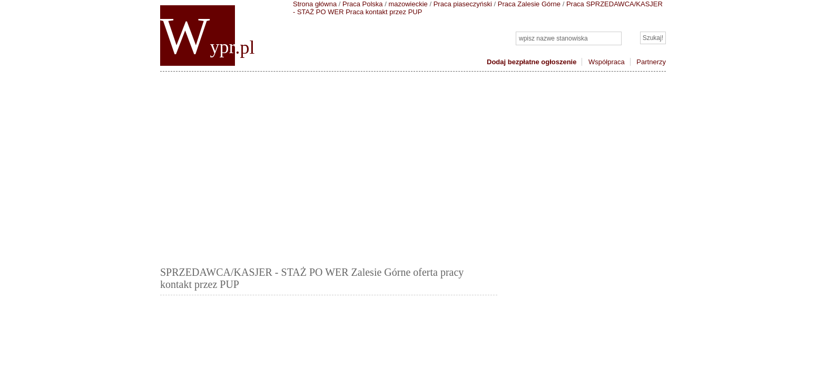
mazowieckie (407, 4)
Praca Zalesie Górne (529, 4)
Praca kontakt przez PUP (384, 12)
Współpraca (606, 62)
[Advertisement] (413, 166)
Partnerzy (651, 62)
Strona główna (315, 4)
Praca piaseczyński (463, 4)
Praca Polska (362, 4)
